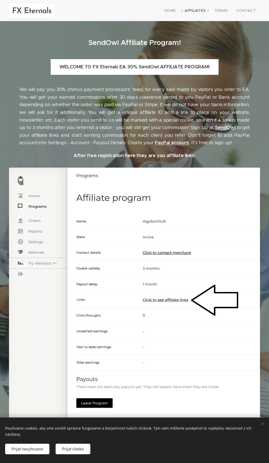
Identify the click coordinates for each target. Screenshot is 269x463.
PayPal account (172, 143)
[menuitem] (175, 10)
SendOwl (225, 127)
